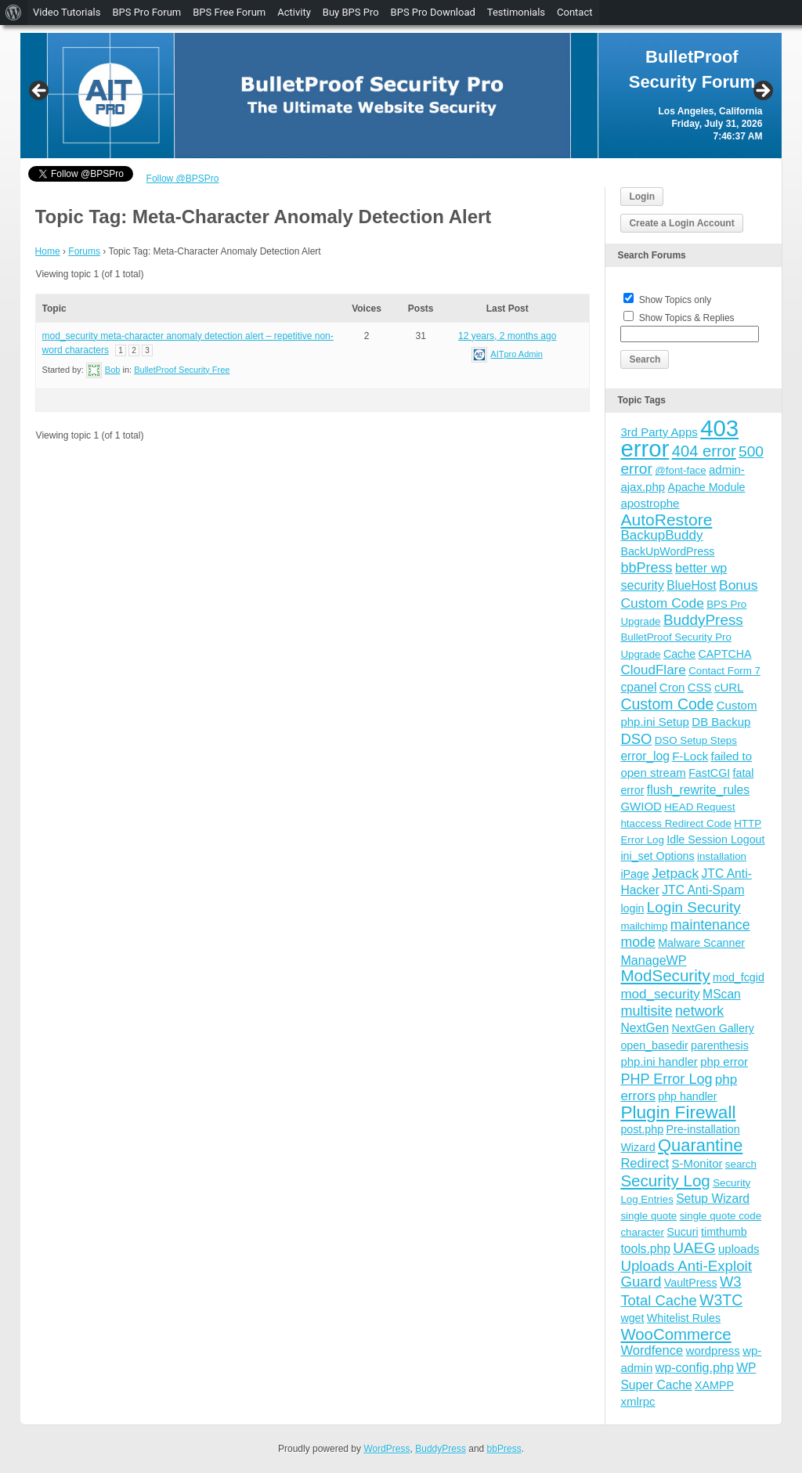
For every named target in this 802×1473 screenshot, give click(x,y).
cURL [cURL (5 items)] (729, 687)
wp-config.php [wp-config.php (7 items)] (695, 1367)
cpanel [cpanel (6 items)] (638, 687)
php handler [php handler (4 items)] (687, 1096)
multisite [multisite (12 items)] (646, 1011)
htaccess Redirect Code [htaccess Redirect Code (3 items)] (676, 823)
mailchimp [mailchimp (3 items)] (643, 926)
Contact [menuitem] (574, 12)
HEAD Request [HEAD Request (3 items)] (699, 807)
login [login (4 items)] (632, 908)
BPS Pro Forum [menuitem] (146, 12)
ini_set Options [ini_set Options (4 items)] (657, 856)
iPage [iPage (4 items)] (634, 874)
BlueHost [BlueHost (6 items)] (691, 585)
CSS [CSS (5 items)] (700, 687)
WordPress (386, 1448)
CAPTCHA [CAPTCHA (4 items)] (724, 654)
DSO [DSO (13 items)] (636, 739)
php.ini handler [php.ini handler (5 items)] (658, 1061)
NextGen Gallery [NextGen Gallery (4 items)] (712, 1028)
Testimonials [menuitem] (516, 12)
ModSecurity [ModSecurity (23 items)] (665, 975)
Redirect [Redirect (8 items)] (644, 1163)
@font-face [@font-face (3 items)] (680, 470)
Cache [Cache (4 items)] (679, 654)
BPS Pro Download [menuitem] (433, 12)
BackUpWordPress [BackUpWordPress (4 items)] (667, 551)
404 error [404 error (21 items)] (704, 451)
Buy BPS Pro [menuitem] (351, 12)
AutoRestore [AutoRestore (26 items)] (666, 520)
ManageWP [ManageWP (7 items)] (653, 960)
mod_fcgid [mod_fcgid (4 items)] (738, 977)
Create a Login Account (681, 223)
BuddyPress (440, 1448)
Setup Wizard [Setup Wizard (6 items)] (713, 1198)
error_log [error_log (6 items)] (645, 756)
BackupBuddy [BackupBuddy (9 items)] (661, 535)
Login (642, 196)
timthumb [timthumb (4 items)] (724, 1232)
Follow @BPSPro (182, 178)
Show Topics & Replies (687, 317)
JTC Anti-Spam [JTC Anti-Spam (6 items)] (703, 890)
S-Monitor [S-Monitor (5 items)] (696, 1163)
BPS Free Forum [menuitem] (229, 12)
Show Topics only (675, 299)
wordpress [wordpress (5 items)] (713, 1350)
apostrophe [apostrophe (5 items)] (649, 503)
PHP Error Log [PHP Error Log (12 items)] (666, 1079)
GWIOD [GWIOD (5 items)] (641, 806)
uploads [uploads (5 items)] (739, 1248)
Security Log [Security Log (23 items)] (665, 1181)
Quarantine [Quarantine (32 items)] (700, 1145)
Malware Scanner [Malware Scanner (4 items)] (701, 943)
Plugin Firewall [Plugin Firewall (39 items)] (677, 1112)
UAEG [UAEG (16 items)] (694, 1248)
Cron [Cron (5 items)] (672, 687)
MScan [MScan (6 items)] (722, 994)
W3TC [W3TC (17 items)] (720, 1300)
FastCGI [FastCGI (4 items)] (709, 773)
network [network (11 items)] (699, 1011)
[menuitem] (13, 12)
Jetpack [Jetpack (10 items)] (675, 873)
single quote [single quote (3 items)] (648, 1216)
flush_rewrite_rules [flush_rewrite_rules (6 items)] (698, 789)
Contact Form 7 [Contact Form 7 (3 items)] (724, 671)
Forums (84, 251)
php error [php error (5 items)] (724, 1061)
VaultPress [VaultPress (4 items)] (690, 1282)
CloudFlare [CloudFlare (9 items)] (652, 669)
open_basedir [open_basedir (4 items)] (654, 1045)
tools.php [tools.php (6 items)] (645, 1248)
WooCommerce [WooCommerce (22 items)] (675, 1334)
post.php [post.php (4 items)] (641, 1129)
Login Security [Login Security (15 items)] (694, 907)
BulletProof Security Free (181, 369)
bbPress (504, 1448)
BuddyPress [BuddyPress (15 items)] (703, 620)
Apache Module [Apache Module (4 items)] (706, 487)
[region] (401, 95)
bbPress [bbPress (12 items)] (646, 568)
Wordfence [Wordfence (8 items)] (651, 1350)
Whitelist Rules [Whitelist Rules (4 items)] (684, 1318)
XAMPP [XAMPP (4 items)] (714, 1385)
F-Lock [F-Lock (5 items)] (690, 756)
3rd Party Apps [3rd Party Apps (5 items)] (658, 432)
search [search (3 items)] (741, 1164)
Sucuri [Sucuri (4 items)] (682, 1232)
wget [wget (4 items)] (632, 1318)
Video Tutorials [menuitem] (66, 12)
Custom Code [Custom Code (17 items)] (666, 704)
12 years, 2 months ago (507, 335)
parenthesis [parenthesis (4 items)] (720, 1045)
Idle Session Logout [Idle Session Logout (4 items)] (715, 839)
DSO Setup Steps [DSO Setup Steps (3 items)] (696, 740)
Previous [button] (40, 91)
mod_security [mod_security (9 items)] (659, 994)
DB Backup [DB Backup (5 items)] (721, 721)
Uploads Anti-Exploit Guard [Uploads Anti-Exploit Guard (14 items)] (686, 1274)
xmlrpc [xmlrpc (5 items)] (637, 1401)
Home (47, 251)
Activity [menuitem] (294, 12)
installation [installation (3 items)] (721, 856)
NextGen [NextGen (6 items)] (644, 1027)
